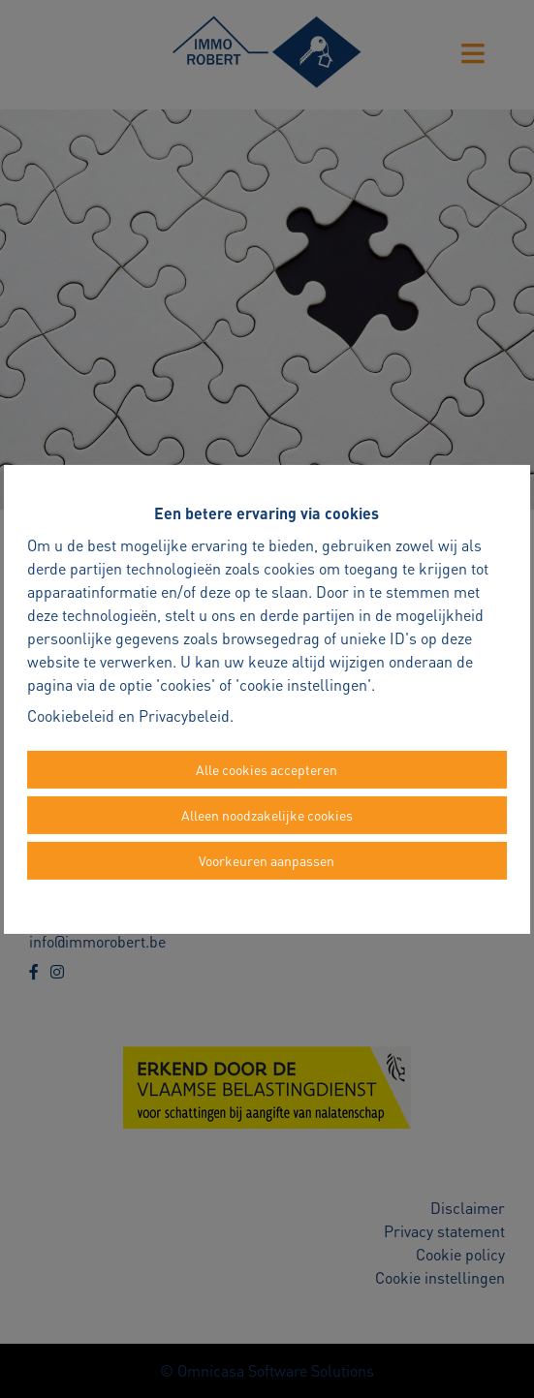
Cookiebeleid (70, 715)
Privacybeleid (184, 715)
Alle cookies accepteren (266, 769)
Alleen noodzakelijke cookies (267, 814)
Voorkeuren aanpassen (266, 860)
